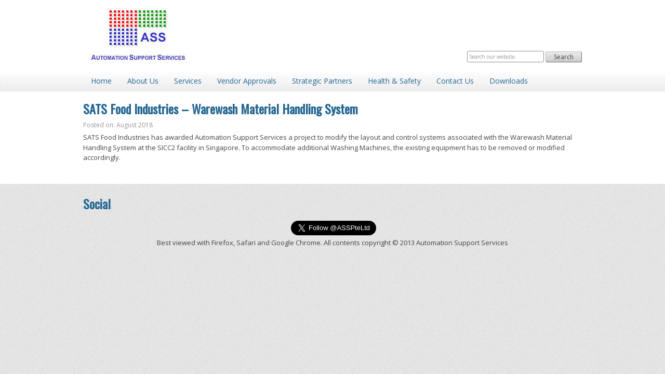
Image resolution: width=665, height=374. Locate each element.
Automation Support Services (137, 35)
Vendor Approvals (246, 81)
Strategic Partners (322, 81)
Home (101, 81)
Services (188, 81)
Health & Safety (394, 81)
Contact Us (455, 81)
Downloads (508, 81)
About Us (142, 81)
